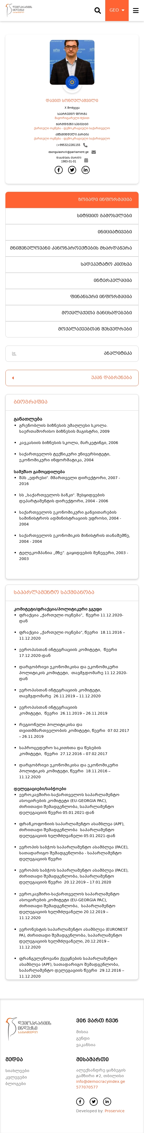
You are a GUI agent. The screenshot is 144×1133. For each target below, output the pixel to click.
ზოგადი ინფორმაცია (105, 199)
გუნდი (83, 1039)
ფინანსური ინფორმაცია (101, 297)
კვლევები (16, 1077)
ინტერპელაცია (113, 280)
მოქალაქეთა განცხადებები (97, 313)
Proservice (115, 1111)
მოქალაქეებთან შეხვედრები (95, 329)
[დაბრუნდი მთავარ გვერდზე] (18, 10)
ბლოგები (15, 1084)
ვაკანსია (86, 1045)
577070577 (87, 1087)
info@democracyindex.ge (100, 1082)
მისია (82, 1032)
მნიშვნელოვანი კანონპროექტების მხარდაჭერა (71, 248)
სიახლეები (17, 1071)
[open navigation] (136, 10)
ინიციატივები (115, 232)
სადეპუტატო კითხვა (106, 264)
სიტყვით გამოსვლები (104, 216)
